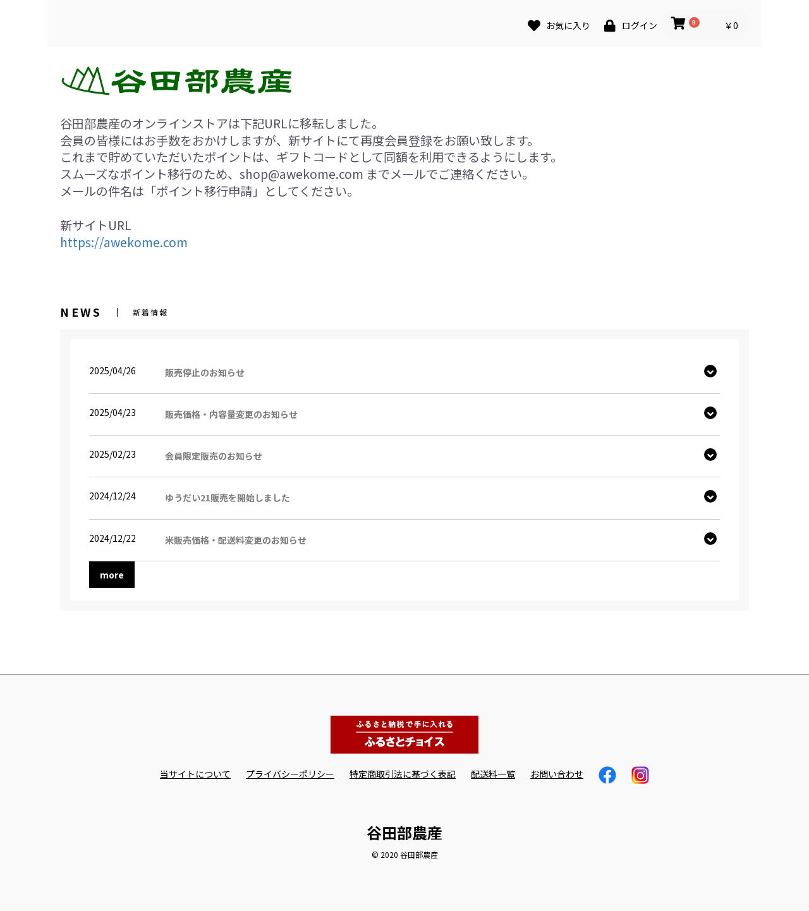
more (112, 574)
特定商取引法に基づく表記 (403, 774)
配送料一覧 (493, 774)
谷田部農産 (404, 832)
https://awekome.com (124, 242)
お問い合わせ (556, 774)
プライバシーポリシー (290, 774)
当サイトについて (195, 774)
